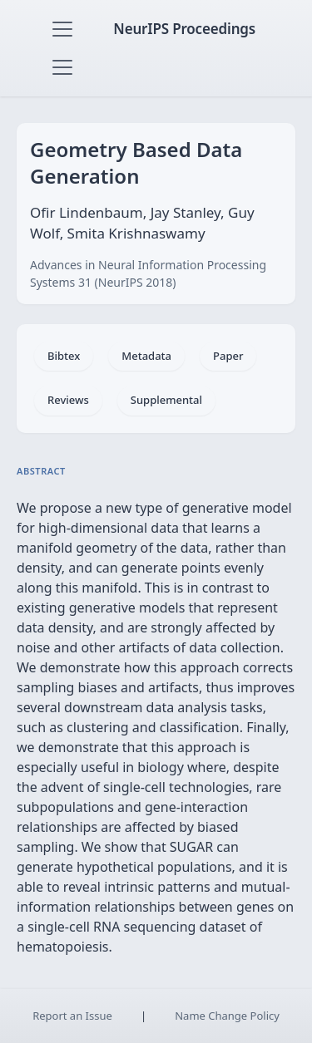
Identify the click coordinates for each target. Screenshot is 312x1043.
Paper (228, 355)
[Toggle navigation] (62, 29)
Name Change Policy (227, 1015)
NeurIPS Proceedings (184, 28)
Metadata (146, 355)
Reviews (68, 399)
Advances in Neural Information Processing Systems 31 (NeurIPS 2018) (148, 273)
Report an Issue (72, 1015)
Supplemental (166, 399)
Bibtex (63, 355)
